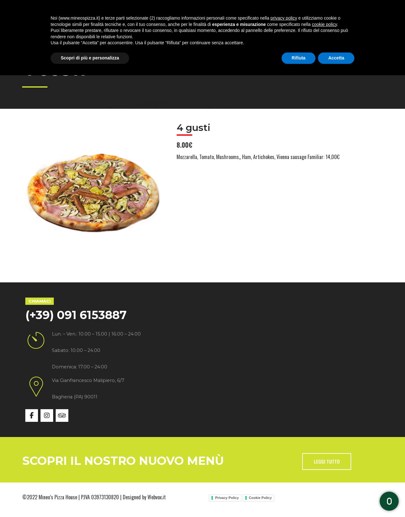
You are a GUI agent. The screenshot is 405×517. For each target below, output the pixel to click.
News (235, 28)
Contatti (271, 28)
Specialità (127, 28)
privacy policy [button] (284, 459)
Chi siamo (83, 28)
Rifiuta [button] (299, 499)
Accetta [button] (336, 499)
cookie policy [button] (324, 466)
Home (46, 28)
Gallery (200, 28)
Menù (165, 28)
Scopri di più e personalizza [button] (90, 499)
